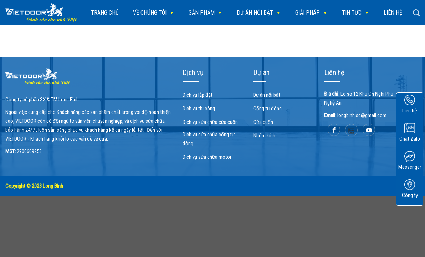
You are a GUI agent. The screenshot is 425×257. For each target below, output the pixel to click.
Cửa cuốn (263, 122)
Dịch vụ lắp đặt (197, 95)
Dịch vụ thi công (199, 108)
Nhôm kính (264, 135)
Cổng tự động (267, 108)
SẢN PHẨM (205, 13)
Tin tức (355, 13)
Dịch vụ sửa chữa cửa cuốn (210, 122)
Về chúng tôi (153, 13)
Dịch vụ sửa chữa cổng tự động (209, 139)
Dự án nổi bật (259, 13)
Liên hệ (393, 12)
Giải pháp (311, 13)
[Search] (416, 12)
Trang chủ (105, 12)
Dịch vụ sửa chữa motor (207, 157)
